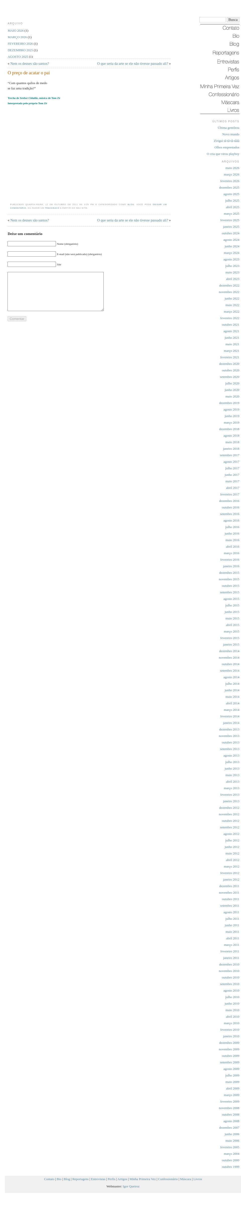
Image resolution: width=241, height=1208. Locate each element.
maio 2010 (232, 1010)
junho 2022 (232, 298)
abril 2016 (232, 546)
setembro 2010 (229, 984)
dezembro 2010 (229, 964)
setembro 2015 (229, 592)
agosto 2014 (231, 677)
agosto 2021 (231, 331)
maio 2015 (232, 618)
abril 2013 (232, 781)
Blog (131, 204)
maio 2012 (232, 853)
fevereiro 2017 (229, 494)
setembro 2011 (229, 905)
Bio (59, 1179)
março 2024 (231, 253)
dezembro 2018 (229, 429)
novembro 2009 (229, 1049)
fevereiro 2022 (229, 318)
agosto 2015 (231, 599)
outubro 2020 (230, 370)
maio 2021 (232, 344)
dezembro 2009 (229, 1043)
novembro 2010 (229, 971)
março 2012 (231, 866)
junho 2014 (232, 690)
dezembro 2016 (229, 501)
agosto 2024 (231, 240)
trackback (52, 208)
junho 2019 (232, 416)
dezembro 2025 (229, 187)
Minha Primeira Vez (143, 1179)
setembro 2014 (229, 670)
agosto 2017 (231, 462)
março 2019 (231, 422)
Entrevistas (98, 1179)
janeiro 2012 (231, 879)
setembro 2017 (229, 455)
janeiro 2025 (231, 226)
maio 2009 (232, 1082)
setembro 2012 (229, 827)
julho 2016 (232, 527)
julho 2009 (232, 1075)
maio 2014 (232, 697)
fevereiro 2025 (229, 220)
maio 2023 (232, 272)
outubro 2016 (230, 507)
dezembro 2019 (229, 403)
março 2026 (231, 174)
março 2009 (231, 1095)
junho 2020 (232, 390)
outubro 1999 (230, 1167)
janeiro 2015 (231, 644)
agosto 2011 (231, 912)
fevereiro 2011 (229, 951)
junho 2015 (232, 612)
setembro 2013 (229, 749)
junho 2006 (232, 1134)
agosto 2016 (231, 520)
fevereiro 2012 (229, 873)
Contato (49, 1179)
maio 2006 (232, 1140)
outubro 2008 (230, 1114)
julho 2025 (232, 200)
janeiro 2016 (231, 566)
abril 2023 (232, 279)
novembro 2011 (229, 892)
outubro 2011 (230, 899)
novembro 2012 (229, 814)
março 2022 (231, 311)
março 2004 (231, 1154)
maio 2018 (232, 442)
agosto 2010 (231, 990)
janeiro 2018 (231, 448)
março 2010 (231, 1023)
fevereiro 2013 (229, 794)
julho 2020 (232, 383)
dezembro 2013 (229, 729)
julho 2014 (232, 683)
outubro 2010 (230, 977)
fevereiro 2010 (229, 1029)
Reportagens (80, 1179)
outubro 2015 (230, 586)
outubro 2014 (230, 664)
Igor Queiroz (131, 1186)
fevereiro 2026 (229, 181)
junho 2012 (232, 847)
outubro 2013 (230, 742)
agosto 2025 (231, 194)
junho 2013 (232, 768)
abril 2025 (232, 207)
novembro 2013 (229, 736)
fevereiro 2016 (229, 559)
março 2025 (231, 213)
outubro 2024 (230, 233)
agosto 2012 (231, 834)
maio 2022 (232, 305)
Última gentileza (228, 128)
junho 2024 (232, 246)
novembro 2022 (229, 292)
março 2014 (231, 710)
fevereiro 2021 (229, 357)
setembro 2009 (229, 1062)
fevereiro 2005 (229, 1147)
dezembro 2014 (229, 651)
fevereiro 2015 (229, 638)
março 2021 (231, 351)
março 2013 (231, 788)
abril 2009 (232, 1088)
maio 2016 (232, 540)
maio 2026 (232, 168)
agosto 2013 (231, 755)
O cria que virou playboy (223, 154)
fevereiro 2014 (229, 716)
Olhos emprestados (226, 147)
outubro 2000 (230, 1160)
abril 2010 (232, 1016)
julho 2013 (232, 762)
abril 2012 (232, 860)
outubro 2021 (230, 324)
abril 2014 (232, 703)
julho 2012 (232, 840)
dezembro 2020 (229, 364)
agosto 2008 (231, 1121)
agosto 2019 (231, 409)
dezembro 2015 (229, 572)
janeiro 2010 (231, 1036)
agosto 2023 (231, 259)
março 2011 (231, 945)
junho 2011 (232, 925)
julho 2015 (232, 605)
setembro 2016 (229, 514)
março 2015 (231, 631)
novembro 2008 (229, 1108)
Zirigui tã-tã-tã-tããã (226, 141)
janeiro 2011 (231, 958)
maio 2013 (232, 775)
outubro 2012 (230, 821)
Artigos (122, 1179)
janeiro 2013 (231, 801)
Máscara (185, 1179)
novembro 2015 (229, 579)
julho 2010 (232, 997)
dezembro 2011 (229, 886)
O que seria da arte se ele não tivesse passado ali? (132, 64)
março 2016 (231, 553)
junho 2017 (232, 475)
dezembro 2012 (229, 808)
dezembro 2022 (229, 285)
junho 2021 (232, 337)
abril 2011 (232, 938)
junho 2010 (232, 1003)
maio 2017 (232, 481)
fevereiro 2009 (229, 1101)
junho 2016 (232, 533)
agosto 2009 (231, 1069)
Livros (198, 1179)
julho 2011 (232, 919)
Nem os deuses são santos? (29, 64)
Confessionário (168, 1179)
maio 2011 (232, 932)
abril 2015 (232, 625)
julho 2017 (232, 468)
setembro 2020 (229, 377)
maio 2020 (232, 396)
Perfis (111, 1179)
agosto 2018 (231, 435)
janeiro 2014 (231, 723)
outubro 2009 (230, 1056)
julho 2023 (232, 266)
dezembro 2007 (229, 1127)
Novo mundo (230, 134)
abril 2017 (232, 488)
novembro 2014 (229, 657)
